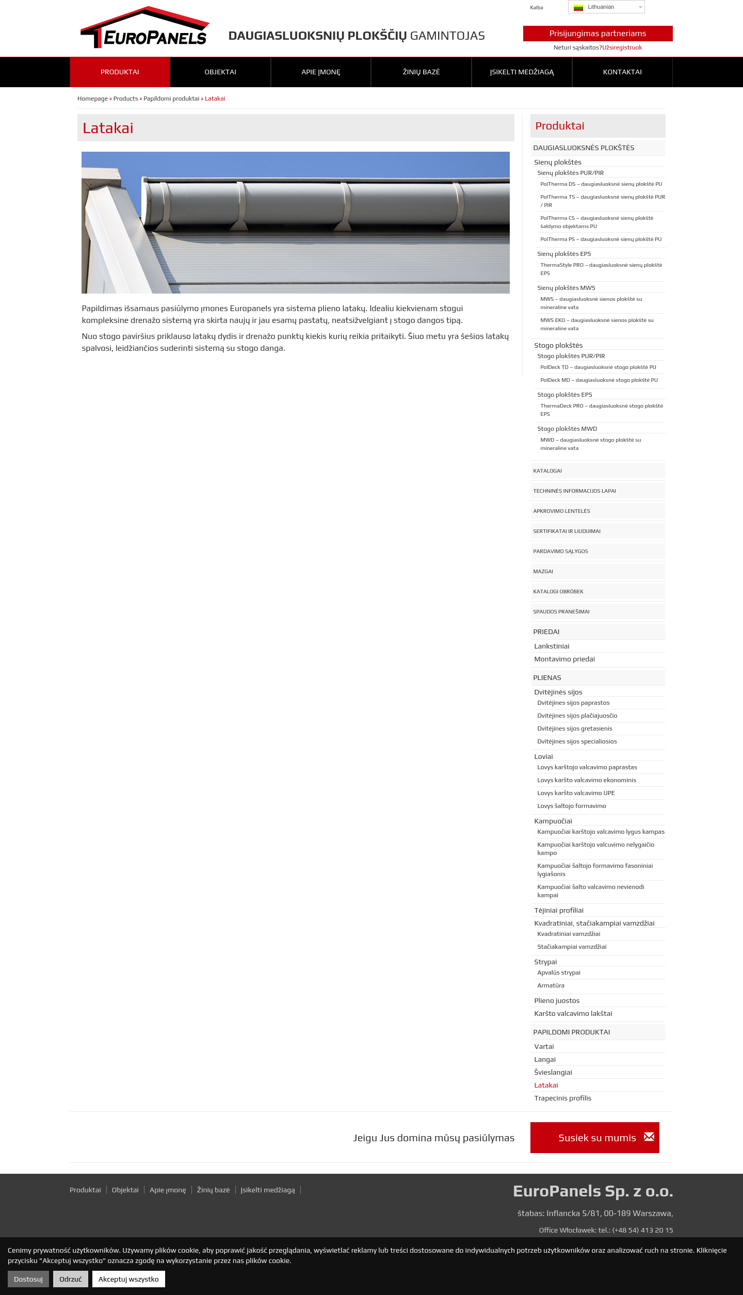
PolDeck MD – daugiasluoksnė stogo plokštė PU (599, 380)
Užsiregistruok (622, 47)
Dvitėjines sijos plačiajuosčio (578, 715)
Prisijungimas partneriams (598, 33)
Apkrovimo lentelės (562, 511)
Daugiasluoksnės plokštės (584, 147)
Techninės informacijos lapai (575, 491)
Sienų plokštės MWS (566, 288)
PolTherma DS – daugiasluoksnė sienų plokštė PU (602, 184)
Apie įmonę (321, 72)
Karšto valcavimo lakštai (573, 1013)
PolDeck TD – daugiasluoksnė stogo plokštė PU (598, 367)
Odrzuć (70, 1279)
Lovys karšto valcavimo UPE (576, 793)
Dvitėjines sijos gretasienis (575, 728)
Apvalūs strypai (559, 972)
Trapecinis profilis (563, 1098)
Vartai (544, 1046)
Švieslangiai (554, 1072)
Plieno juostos (557, 1000)
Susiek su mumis (606, 1137)
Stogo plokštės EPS (565, 394)
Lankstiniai (552, 646)
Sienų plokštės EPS (564, 253)
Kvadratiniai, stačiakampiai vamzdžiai (595, 923)
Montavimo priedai (565, 659)
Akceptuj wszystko (129, 1279)
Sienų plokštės (558, 162)
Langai (545, 1059)
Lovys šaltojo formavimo (572, 806)
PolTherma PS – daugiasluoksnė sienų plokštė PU (601, 239)
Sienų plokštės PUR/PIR (571, 172)
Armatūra (551, 985)
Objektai (220, 72)
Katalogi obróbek (559, 591)
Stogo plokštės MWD (567, 428)
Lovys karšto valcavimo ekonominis (587, 780)
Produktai (120, 72)
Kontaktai (622, 72)
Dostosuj (28, 1279)
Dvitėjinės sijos (559, 692)
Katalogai (548, 470)
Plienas (547, 677)
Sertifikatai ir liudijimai (567, 531)
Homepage (92, 98)
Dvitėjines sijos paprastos (574, 702)
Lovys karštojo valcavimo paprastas (587, 767)
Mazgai (544, 571)
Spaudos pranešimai (562, 611)
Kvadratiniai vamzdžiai (569, 933)
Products (126, 98)
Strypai (546, 962)
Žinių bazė (421, 72)
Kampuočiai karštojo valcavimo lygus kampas (601, 831)
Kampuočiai (554, 821)
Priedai (547, 631)
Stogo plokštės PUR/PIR (571, 356)
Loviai (544, 756)
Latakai (546, 1085)
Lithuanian (594, 7)
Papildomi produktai (171, 98)
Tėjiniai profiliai (559, 910)
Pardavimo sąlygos (561, 551)
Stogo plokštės (559, 345)
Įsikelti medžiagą (522, 72)
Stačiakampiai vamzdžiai (572, 946)
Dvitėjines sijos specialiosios (577, 741)
